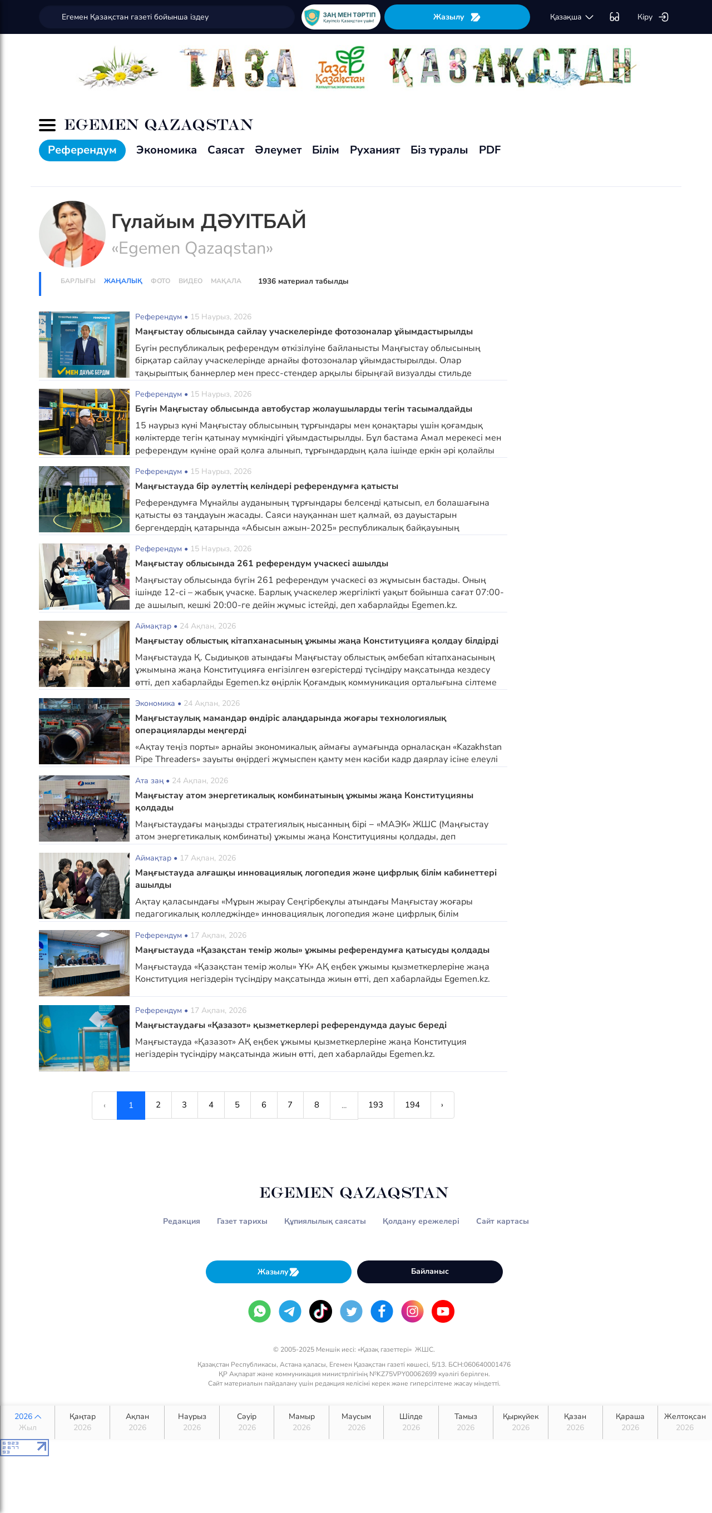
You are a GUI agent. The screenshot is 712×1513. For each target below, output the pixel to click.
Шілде (410, 1422)
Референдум (82, 149)
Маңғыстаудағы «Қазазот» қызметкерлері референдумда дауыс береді (291, 1025)
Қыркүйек (520, 1422)
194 (417, 1105)
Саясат (225, 149)
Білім (325, 149)
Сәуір (246, 1422)
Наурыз (191, 1422)
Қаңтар (82, 1422)
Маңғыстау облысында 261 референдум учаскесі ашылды (262, 563)
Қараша (630, 1422)
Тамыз (465, 1422)
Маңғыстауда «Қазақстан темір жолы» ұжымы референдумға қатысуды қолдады (313, 950)
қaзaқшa (572, 17)
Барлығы (78, 280)
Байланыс (430, 1271)
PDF (490, 149)
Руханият (375, 149)
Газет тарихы (242, 1221)
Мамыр (301, 1422)
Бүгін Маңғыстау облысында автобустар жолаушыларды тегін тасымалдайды (304, 409)
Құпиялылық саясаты (325, 1221)
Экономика (166, 149)
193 (379, 1105)
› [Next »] (449, 1105)
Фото (160, 280)
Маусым (356, 1422)
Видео (190, 280)
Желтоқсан (685, 1422)
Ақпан (137, 1422)
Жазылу (457, 17)
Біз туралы (439, 149)
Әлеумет (278, 149)
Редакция (181, 1221)
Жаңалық (123, 280)
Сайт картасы (502, 1221)
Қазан (575, 1422)
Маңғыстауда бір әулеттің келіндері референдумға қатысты (267, 486)
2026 (27, 1422)
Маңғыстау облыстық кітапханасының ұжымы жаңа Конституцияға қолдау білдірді (317, 641)
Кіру (653, 17)
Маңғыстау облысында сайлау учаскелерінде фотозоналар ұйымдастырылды (305, 331)
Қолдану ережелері (421, 1221)
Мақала (226, 280)
